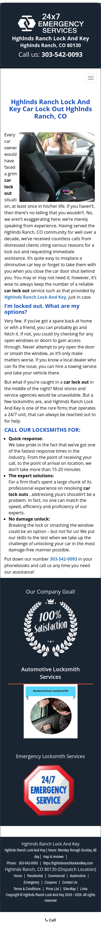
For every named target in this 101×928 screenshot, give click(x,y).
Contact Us (69, 882)
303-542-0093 (62, 54)
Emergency (31, 882)
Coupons (50, 882)
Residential (35, 875)
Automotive (78, 875)
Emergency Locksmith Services (50, 756)
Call (50, 920)
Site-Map (69, 888)
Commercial (56, 875)
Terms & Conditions (27, 888)
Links (84, 888)
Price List (52, 888)
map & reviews (53, 856)
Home (18, 875)
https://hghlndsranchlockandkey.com (68, 863)
